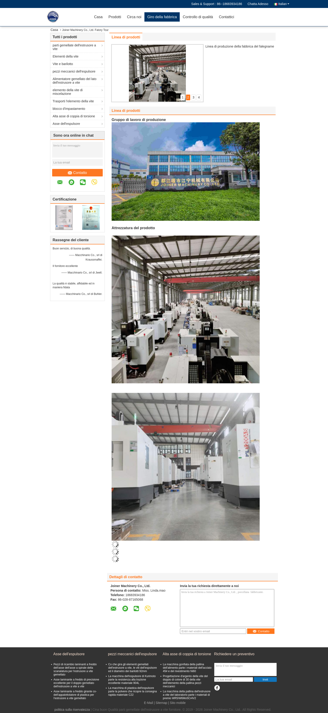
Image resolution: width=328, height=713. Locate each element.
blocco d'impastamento (69, 108)
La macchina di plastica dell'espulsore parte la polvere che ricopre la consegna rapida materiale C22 (132, 691)
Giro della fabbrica (162, 17)
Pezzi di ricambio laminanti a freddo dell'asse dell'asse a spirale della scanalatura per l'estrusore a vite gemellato (75, 669)
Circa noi (134, 17)
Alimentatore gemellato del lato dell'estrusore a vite (74, 80)
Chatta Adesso (258, 4)
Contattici (226, 17)
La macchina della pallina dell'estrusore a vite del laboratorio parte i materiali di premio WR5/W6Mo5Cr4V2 (186, 695)
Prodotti (114, 17)
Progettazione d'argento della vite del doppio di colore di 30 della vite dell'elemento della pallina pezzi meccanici (185, 681)
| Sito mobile (177, 703)
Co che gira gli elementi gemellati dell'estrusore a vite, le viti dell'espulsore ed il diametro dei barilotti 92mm (132, 668)
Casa (98, 17)
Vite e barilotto (63, 64)
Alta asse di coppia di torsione (74, 116)
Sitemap (161, 703)
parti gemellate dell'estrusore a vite (74, 47)
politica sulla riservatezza (72, 709)
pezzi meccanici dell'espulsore (74, 71)
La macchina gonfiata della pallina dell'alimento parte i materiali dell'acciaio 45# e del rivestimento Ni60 (187, 668)
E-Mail (148, 703)
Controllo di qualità (198, 17)
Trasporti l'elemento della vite (73, 101)
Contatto (77, 173)
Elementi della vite (66, 56)
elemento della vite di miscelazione (68, 91)
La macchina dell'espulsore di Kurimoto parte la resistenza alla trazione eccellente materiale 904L (132, 680)
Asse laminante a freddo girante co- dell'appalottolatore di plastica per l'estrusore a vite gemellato (75, 695)
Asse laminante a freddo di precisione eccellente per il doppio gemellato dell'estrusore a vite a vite (76, 683)
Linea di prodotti (126, 37)
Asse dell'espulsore (66, 124)
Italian (283, 4)
